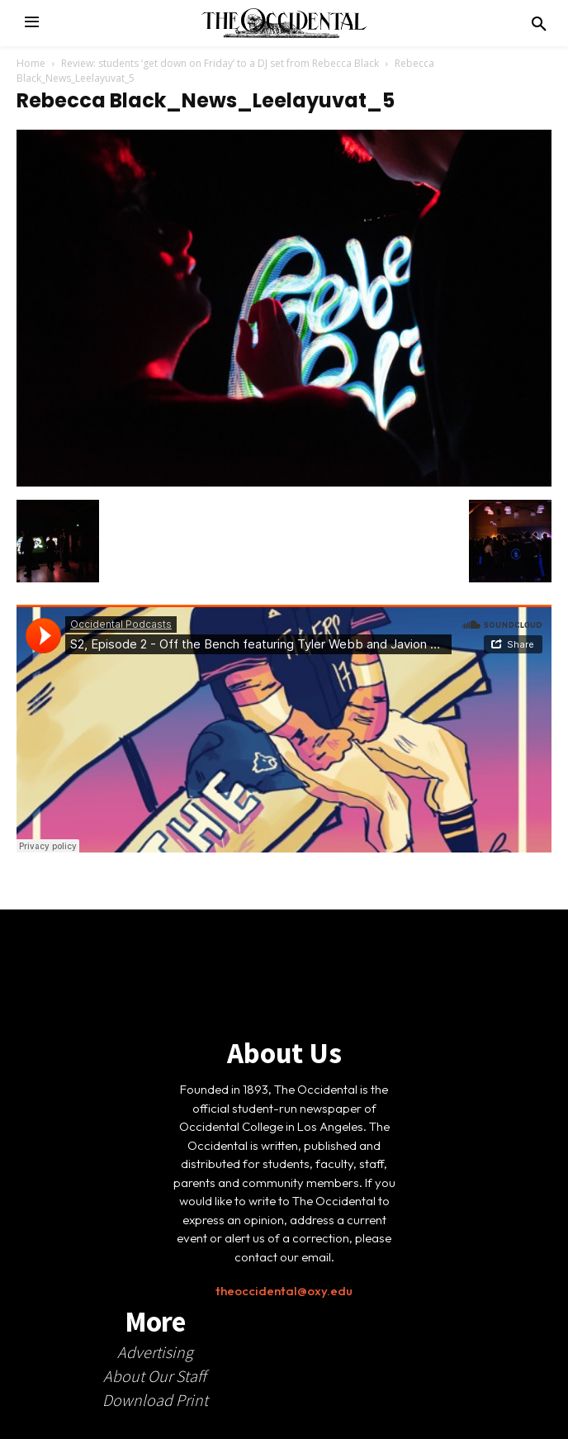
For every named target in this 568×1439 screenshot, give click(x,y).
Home (31, 63)
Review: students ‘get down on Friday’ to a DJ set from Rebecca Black (220, 63)
